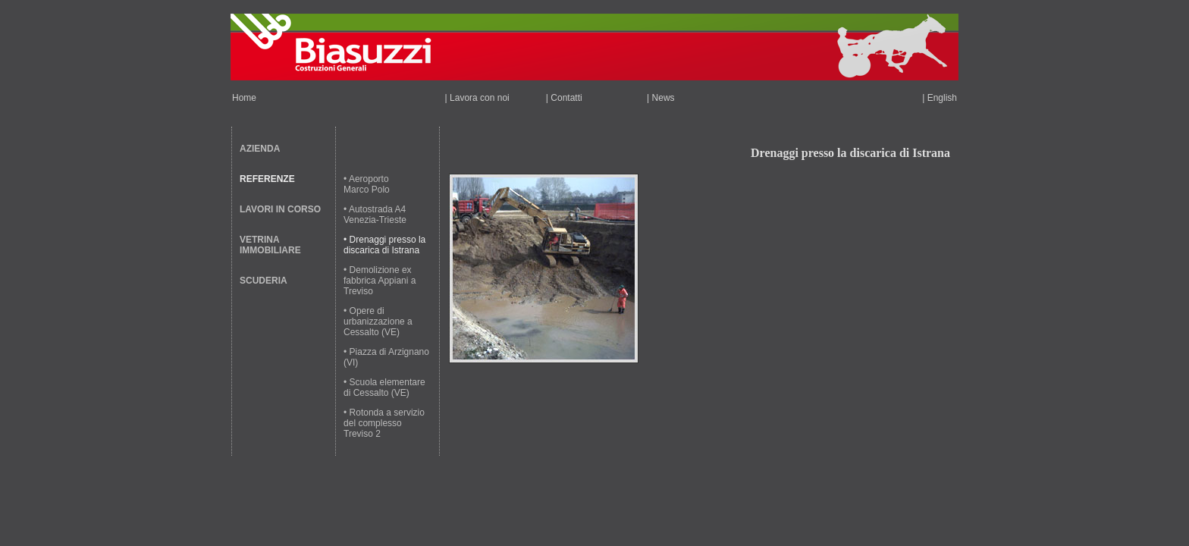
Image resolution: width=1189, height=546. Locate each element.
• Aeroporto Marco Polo (367, 184)
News (663, 98)
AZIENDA (260, 148)
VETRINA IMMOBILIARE (270, 245)
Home (244, 98)
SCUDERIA (263, 280)
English (942, 98)
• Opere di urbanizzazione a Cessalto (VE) (378, 321)
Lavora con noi (480, 98)
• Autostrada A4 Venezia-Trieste (375, 214)
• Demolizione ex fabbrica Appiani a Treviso (380, 281)
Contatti (566, 98)
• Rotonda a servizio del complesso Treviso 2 (384, 423)
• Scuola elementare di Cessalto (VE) (384, 387)
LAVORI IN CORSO (280, 209)
